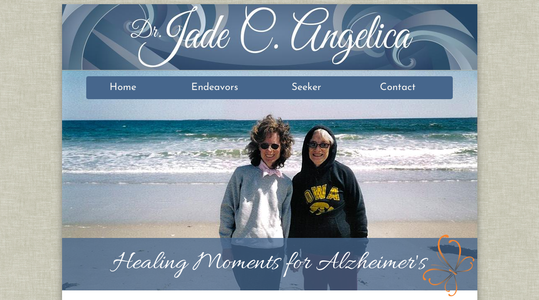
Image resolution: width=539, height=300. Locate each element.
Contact (398, 87)
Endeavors (214, 87)
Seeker (306, 87)
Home (123, 87)
